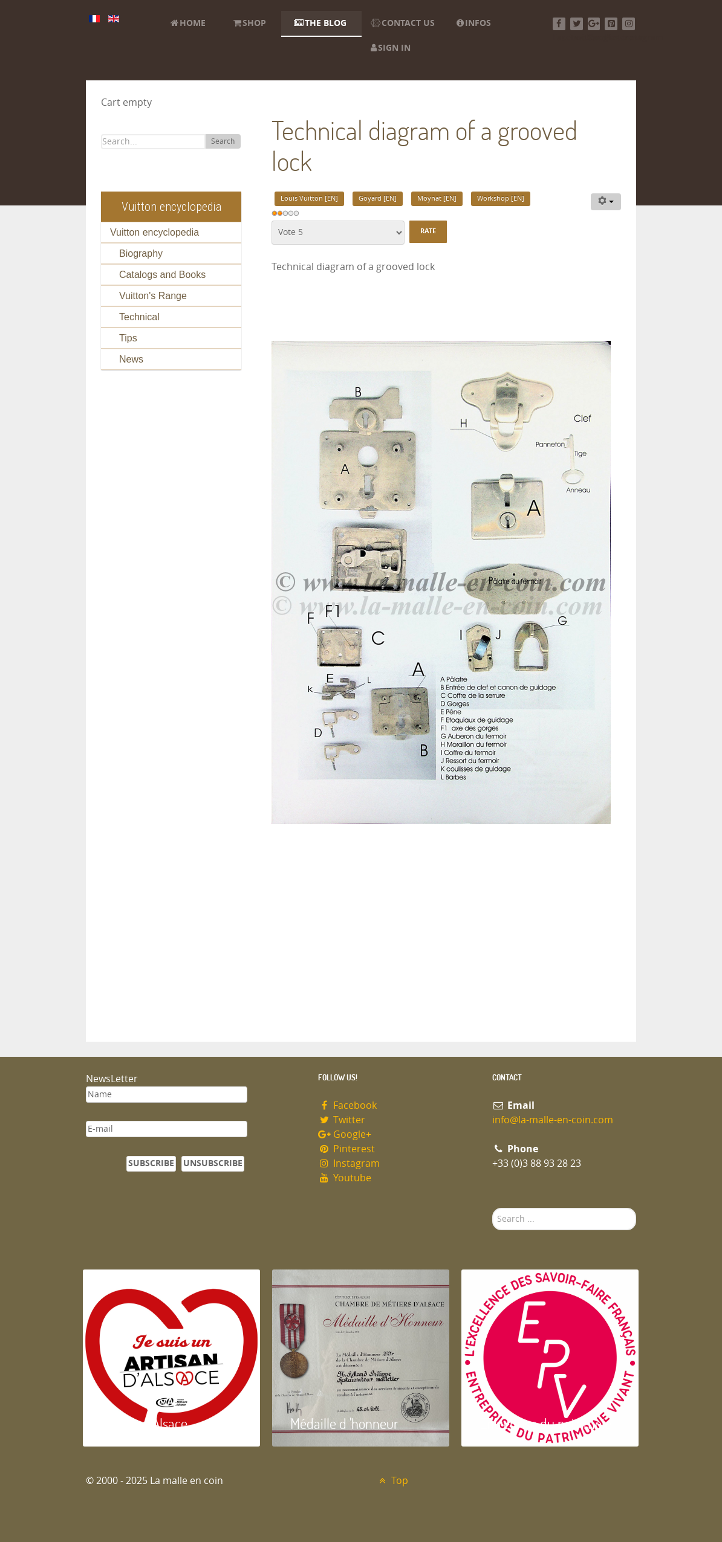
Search (223, 141)
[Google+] (594, 24)
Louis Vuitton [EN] (309, 198)
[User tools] (606, 201)
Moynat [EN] (437, 198)
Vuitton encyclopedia (154, 232)
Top (392, 1480)
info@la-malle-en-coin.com (552, 1120)
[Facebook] (559, 24)
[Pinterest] (611, 24)
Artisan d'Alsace (144, 1423)
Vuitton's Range (153, 296)
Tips (128, 338)
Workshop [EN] (500, 198)
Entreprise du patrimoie (545, 1423)
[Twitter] (576, 24)
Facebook (347, 1105)
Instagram (349, 1163)
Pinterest (346, 1149)
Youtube (344, 1178)
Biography (141, 253)
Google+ (344, 1134)
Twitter (341, 1120)
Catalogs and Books (162, 274)
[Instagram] (628, 24)
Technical (139, 317)
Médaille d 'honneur (344, 1423)
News (131, 359)
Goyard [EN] (378, 198)
